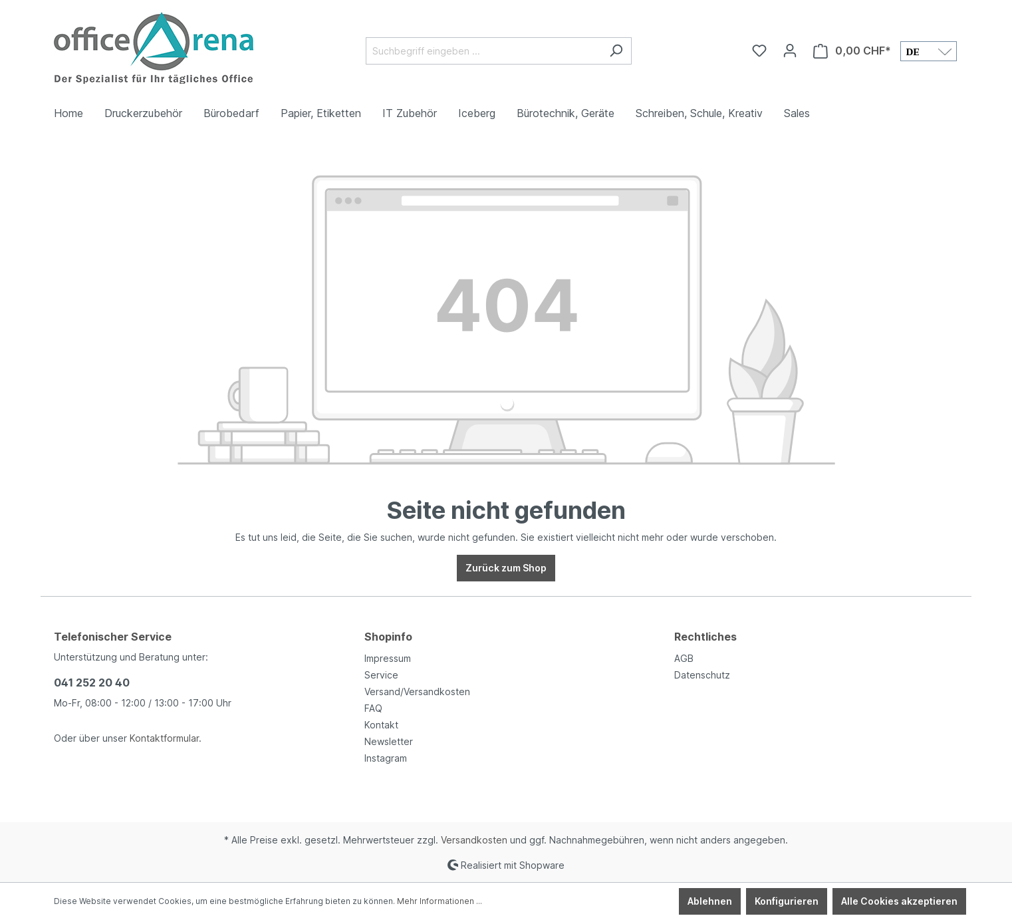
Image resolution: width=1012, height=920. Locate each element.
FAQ (373, 708)
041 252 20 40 (92, 682)
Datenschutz (702, 675)
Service (381, 675)
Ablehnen (710, 901)
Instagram (385, 758)
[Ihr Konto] (790, 50)
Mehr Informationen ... (439, 901)
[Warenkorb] (852, 51)
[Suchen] (616, 51)
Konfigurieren (787, 901)
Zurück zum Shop (506, 567)
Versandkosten (474, 839)
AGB (684, 658)
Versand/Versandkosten (417, 691)
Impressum (387, 658)
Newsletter (388, 741)
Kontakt (381, 724)
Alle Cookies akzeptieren (899, 901)
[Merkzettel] (759, 50)
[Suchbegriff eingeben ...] (483, 51)
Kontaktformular (164, 738)
